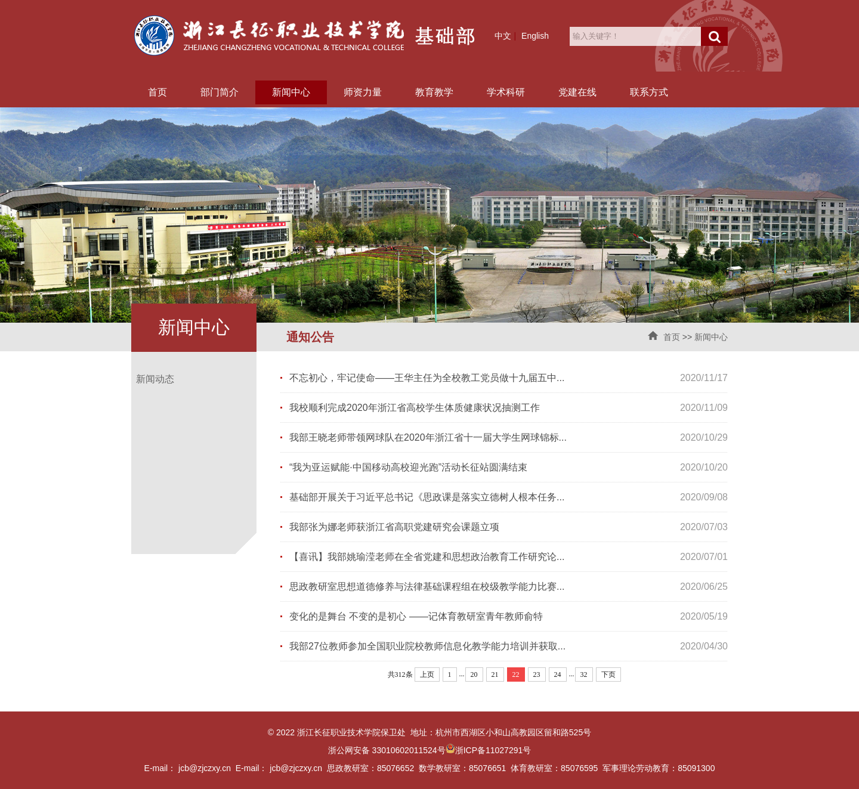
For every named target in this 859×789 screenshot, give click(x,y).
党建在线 (577, 92)
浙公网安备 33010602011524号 (391, 750)
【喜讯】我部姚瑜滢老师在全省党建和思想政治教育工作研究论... (426, 557)
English (535, 36)
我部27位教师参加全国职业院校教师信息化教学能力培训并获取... (427, 646)
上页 (427, 674)
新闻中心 (291, 92)
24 (557, 674)
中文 (503, 36)
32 (584, 674)
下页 (608, 674)
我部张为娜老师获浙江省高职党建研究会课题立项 (394, 527)
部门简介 (219, 92)
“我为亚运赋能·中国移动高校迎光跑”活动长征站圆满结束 (408, 467)
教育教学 (434, 92)
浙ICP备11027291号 (493, 750)
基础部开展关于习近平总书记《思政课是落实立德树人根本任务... (426, 497)
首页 (157, 92)
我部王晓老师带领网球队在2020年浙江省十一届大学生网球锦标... (428, 437)
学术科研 (506, 92)
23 (536, 674)
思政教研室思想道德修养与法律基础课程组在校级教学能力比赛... (426, 586)
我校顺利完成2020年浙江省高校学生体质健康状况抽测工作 (414, 408)
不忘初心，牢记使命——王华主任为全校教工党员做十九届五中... (426, 378)
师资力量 (363, 92)
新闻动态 (155, 379)
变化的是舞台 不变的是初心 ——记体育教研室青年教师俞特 (416, 616)
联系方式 (649, 92)
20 (474, 674)
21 (495, 674)
